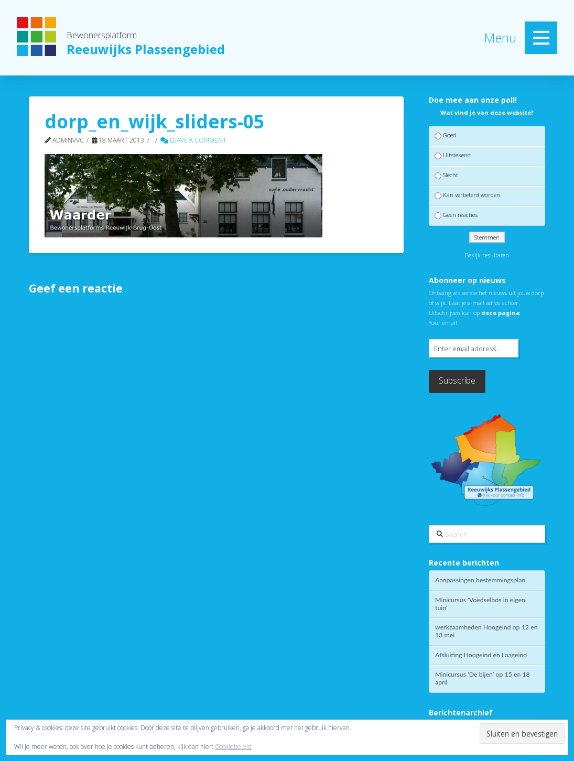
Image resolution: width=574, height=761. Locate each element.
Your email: (444, 323)
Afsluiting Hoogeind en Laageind (481, 655)
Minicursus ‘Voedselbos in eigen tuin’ (480, 604)
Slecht (450, 175)
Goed (449, 135)
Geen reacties (460, 215)
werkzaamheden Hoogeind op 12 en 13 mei (486, 631)
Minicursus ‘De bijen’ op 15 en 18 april (482, 678)
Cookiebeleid (233, 746)
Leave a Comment (193, 140)
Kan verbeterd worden (471, 195)
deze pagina (500, 313)
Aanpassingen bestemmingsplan (480, 580)
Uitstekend (457, 155)
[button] (541, 37)
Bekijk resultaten (487, 255)
